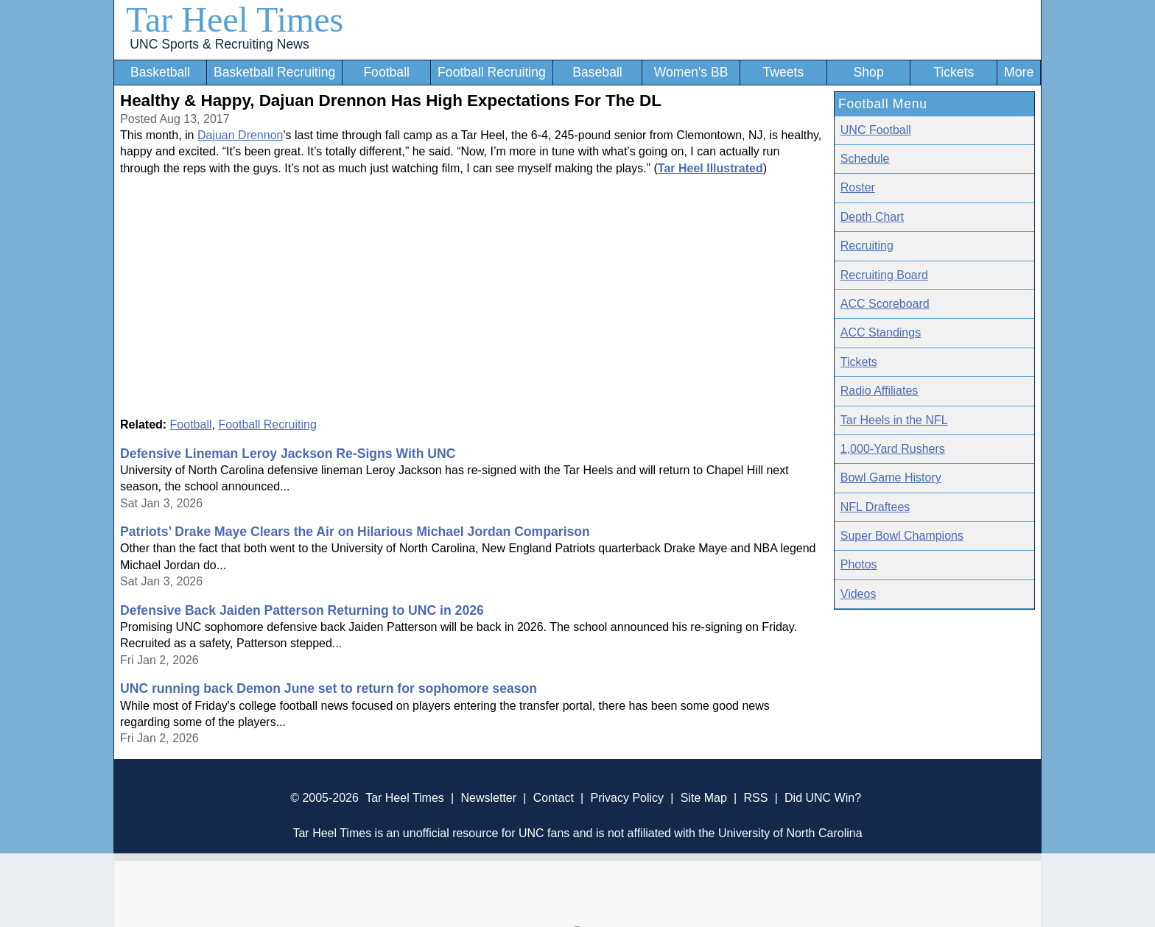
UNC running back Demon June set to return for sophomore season (328, 688)
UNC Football (875, 130)
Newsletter (488, 798)
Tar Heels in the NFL (894, 420)
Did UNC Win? (822, 798)
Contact (553, 798)
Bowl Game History (890, 477)
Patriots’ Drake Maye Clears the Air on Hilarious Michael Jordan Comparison (355, 531)
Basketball (160, 72)
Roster (857, 187)
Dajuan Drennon (240, 135)
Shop (869, 72)
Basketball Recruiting (274, 72)
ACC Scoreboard (885, 303)
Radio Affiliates (879, 390)
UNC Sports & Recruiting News (219, 44)
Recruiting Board (884, 275)
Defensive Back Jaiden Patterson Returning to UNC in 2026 (302, 610)
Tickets (953, 72)
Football (386, 72)
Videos (858, 594)
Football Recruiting (492, 72)
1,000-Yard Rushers (892, 449)
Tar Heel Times (234, 19)
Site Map (704, 798)
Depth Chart (872, 217)
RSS (755, 798)
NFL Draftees (875, 507)
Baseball (597, 72)
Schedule (865, 158)
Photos (858, 564)
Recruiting (867, 245)
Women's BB (691, 72)
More (1018, 72)
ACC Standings (880, 332)
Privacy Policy (627, 798)
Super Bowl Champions (901, 535)
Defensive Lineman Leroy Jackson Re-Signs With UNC (287, 453)
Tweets (783, 72)
